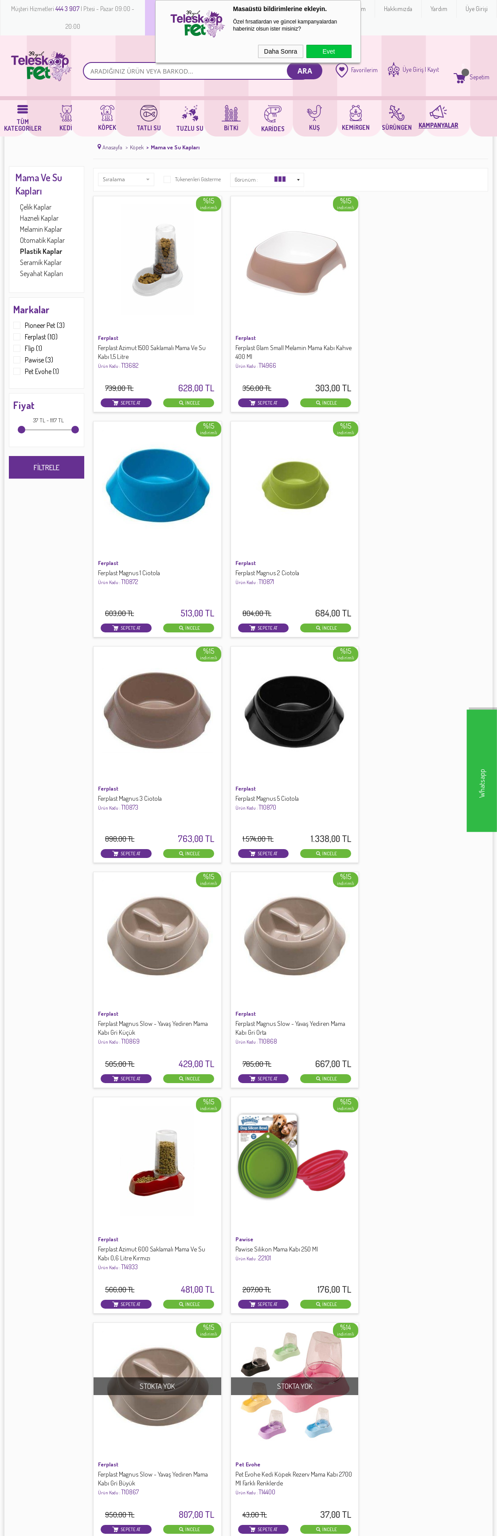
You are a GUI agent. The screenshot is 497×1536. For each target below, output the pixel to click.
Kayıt (433, 69)
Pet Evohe (413, 678)
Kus (14, 1386)
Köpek (17, 1337)
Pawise (208, 678)
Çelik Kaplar (35, 207)
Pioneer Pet (113, 867)
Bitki (15, 1396)
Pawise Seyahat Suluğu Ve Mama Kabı (132, 1075)
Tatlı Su (18, 1347)
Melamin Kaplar (41, 229)
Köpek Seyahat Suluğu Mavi (235, 881)
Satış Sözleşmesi (112, 1347)
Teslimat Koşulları (113, 1328)
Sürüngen (22, 1367)
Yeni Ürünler (186, 1337)
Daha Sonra (280, 51)
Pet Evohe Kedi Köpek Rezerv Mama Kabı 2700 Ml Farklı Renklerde (439, 701)
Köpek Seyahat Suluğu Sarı (335, 881)
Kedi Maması (26, 1406)
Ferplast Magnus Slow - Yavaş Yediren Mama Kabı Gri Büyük (337, 697)
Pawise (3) (33, 359)
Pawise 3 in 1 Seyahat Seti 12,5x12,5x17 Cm (433, 886)
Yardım (438, 8)
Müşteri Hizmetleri (194, 1357)
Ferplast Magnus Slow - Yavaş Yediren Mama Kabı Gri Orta (438, 508)
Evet (328, 51)
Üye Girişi (477, 8)
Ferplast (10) (35, 336)
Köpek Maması (28, 1415)
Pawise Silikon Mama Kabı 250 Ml (237, 697)
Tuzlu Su (20, 1357)
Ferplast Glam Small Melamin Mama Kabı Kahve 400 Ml (235, 319)
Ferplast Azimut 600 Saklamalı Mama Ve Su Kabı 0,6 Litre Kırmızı (136, 701)
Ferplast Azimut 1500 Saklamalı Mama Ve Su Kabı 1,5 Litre (137, 319)
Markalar (31, 309)
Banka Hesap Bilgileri (198, 1347)
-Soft (209, 1524)
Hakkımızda (398, 8)
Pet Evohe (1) (36, 371)
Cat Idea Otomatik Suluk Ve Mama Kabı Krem (335, 1065)
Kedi (14, 1328)
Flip (203, 1056)
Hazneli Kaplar (39, 218)
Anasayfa (183, 1328)
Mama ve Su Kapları (39, 184)
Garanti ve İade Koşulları (122, 1357)
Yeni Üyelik (264, 1328)
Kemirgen (22, 1376)
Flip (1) (27, 348)
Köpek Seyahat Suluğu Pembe (137, 881)
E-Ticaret (227, 1524)
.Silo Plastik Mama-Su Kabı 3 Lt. (239, 1071)
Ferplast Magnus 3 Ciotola (131, 503)
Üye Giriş (413, 69)
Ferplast (108, 300)
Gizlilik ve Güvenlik (114, 1367)
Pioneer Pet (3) (39, 325)
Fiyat (24, 405)
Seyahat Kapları (41, 273)
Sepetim (181, 1367)
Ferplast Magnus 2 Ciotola (434, 314)
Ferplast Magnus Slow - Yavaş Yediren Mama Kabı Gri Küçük (338, 508)
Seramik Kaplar (41, 262)
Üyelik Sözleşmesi (113, 1337)
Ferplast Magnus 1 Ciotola (332, 314)
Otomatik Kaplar (42, 240)
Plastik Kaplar (41, 251)
